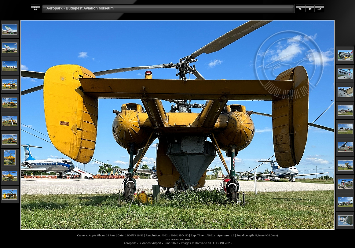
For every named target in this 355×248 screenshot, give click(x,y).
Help (187, 239)
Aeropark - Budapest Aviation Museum (80, 8)
